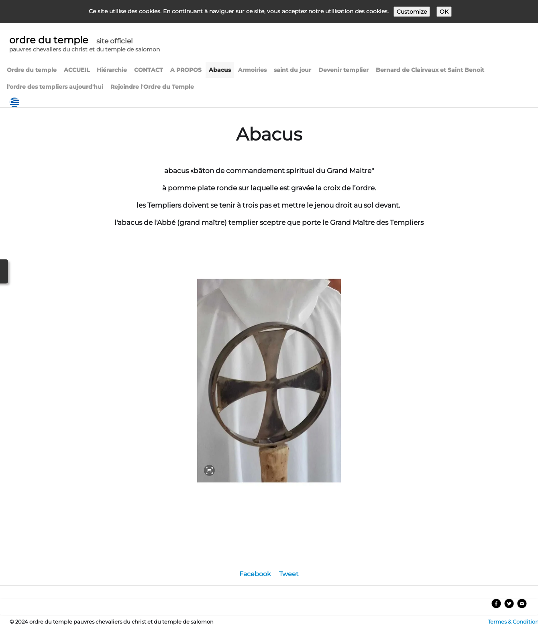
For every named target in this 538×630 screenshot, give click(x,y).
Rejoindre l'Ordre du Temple (152, 86)
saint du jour (292, 69)
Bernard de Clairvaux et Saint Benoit (430, 69)
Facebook (255, 574)
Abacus (220, 69)
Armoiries (252, 69)
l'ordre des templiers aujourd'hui (55, 86)
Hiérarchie (112, 69)
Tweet (289, 574)
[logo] (84, 44)
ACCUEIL (77, 69)
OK (444, 11)
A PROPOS (186, 69)
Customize (412, 11)
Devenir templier (343, 69)
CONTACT (148, 69)
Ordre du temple (32, 69)
